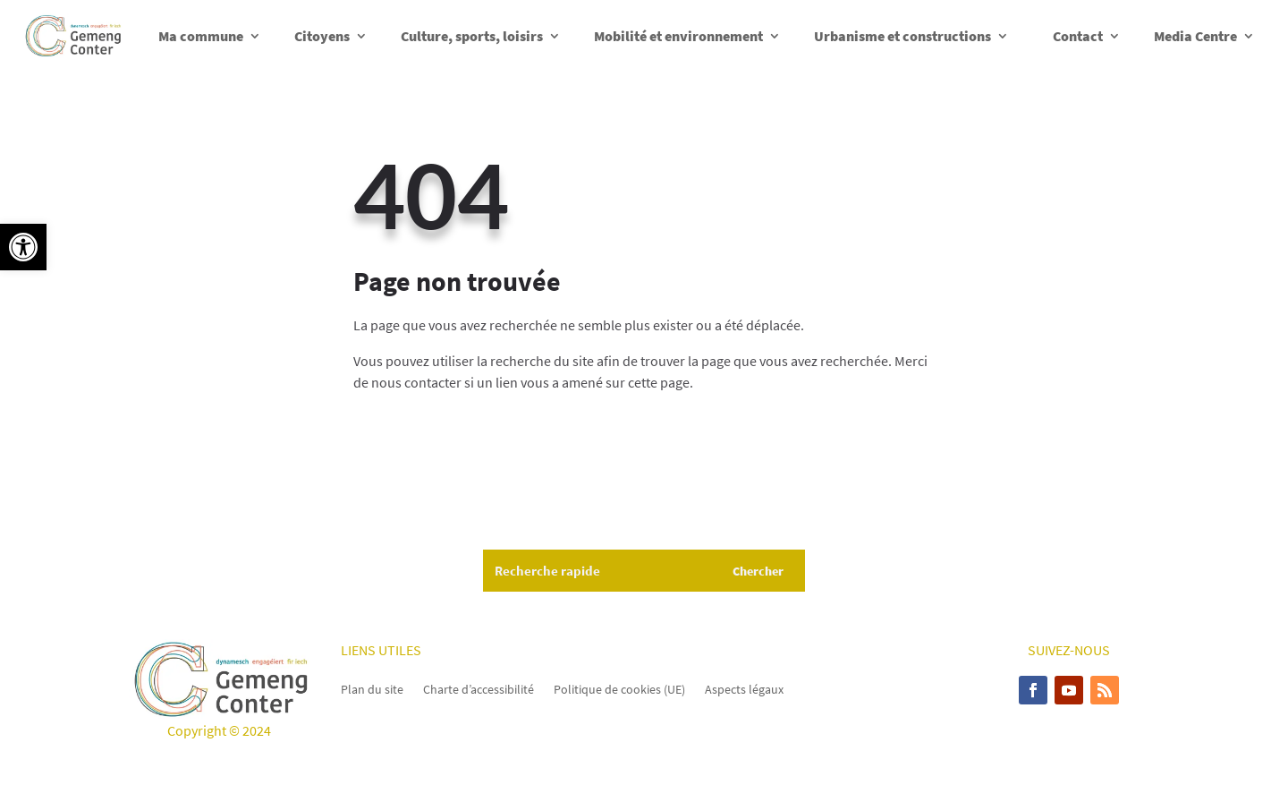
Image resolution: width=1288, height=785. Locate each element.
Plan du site (372, 688)
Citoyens (322, 36)
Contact (1078, 36)
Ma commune (200, 36)
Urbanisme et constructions (902, 36)
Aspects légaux (744, 688)
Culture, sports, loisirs (472, 36)
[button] (23, 247)
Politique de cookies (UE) (619, 688)
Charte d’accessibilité (478, 688)
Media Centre (1195, 36)
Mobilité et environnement (678, 36)
